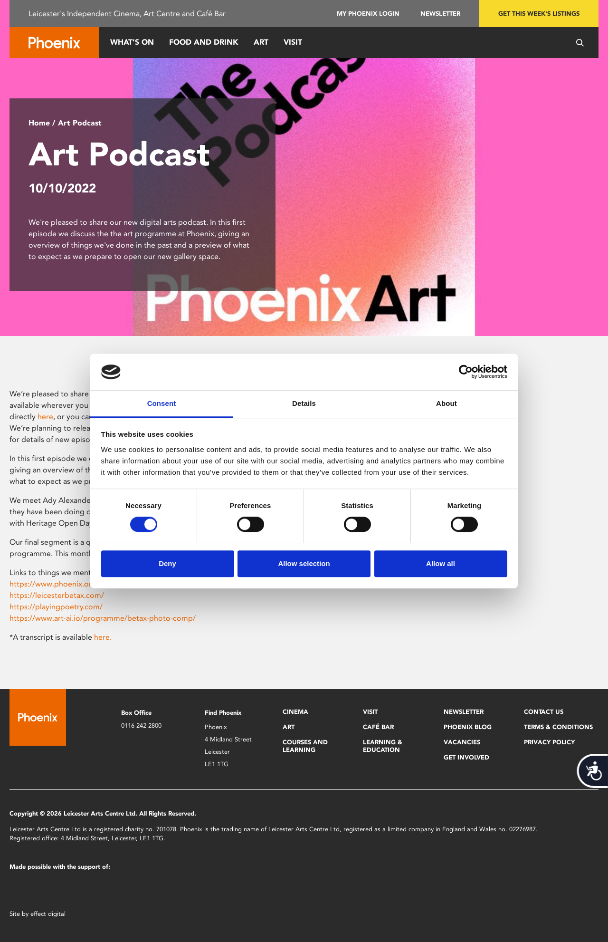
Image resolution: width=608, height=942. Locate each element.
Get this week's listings (539, 13)
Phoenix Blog (468, 727)
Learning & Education (382, 746)
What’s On (132, 42)
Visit (293, 42)
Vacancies (462, 742)
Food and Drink (203, 42)
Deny (167, 563)
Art (261, 42)
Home (39, 122)
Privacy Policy (549, 742)
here (45, 416)
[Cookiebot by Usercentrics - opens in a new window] (465, 372)
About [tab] (446, 403)
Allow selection (304, 563)
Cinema (295, 711)
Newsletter (440, 13)
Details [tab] (304, 403)
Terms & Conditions (558, 727)
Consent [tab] (161, 403)
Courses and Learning (305, 746)
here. (103, 637)
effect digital (48, 913)
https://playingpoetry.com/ (56, 606)
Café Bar (378, 727)
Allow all (440, 563)
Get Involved (466, 757)
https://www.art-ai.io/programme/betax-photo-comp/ (103, 618)
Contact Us (543, 711)
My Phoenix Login (368, 13)
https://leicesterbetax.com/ (57, 595)
